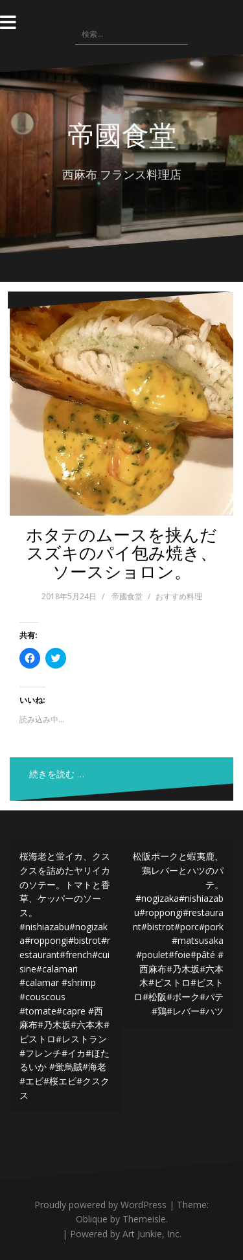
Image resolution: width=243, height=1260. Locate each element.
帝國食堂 (121, 134)
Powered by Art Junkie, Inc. (125, 1234)
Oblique (92, 1219)
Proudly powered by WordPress (100, 1204)
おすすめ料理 (179, 596)
